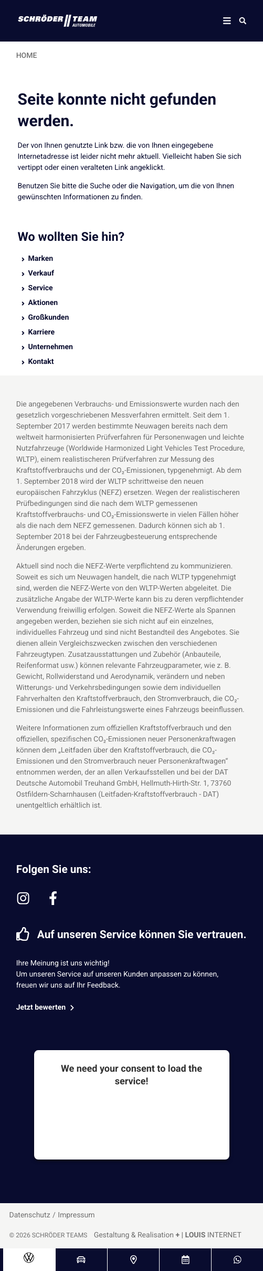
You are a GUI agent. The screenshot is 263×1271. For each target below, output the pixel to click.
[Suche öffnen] (242, 20)
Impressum (76, 1215)
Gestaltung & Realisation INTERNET (167, 1235)
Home (26, 56)
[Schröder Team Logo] (50, 21)
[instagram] (23, 898)
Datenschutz (29, 1215)
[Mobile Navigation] (227, 20)
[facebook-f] (53, 898)
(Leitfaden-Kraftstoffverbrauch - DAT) (158, 794)
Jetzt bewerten (46, 1007)
